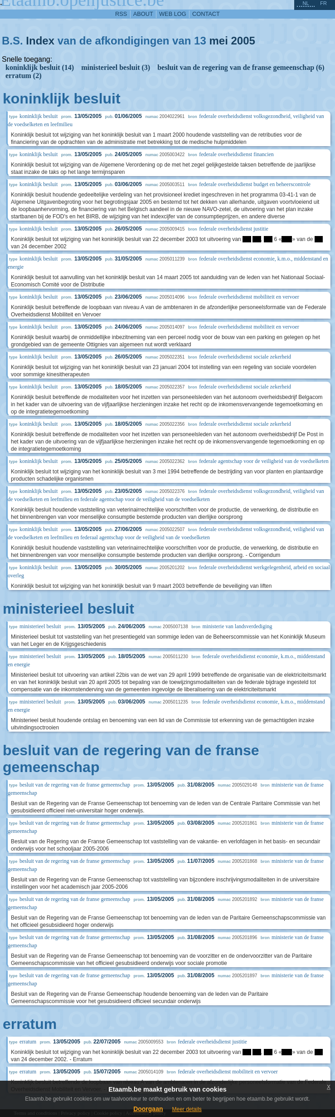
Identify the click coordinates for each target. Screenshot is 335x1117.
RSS (121, 13)
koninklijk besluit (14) (39, 67)
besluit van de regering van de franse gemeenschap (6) (241, 67)
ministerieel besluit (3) (115, 67)
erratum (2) (23, 75)
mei (218, 40)
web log (172, 13)
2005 (243, 40)
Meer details (186, 1109)
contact (206, 13)
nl (305, 3)
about (143, 13)
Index (40, 40)
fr (323, 3)
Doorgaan (148, 1108)
